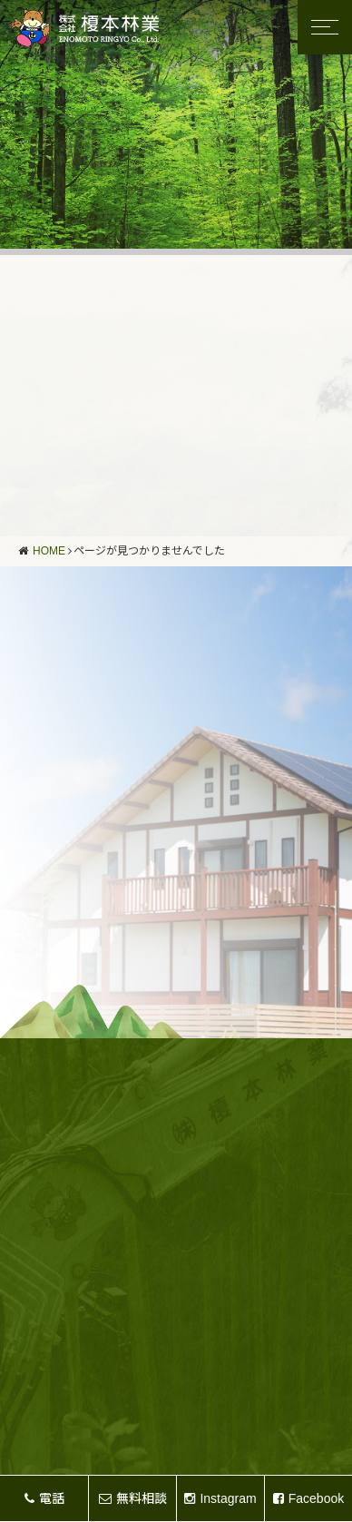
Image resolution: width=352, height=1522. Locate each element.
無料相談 (133, 1498)
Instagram (220, 1498)
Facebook (308, 1498)
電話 (44, 1498)
